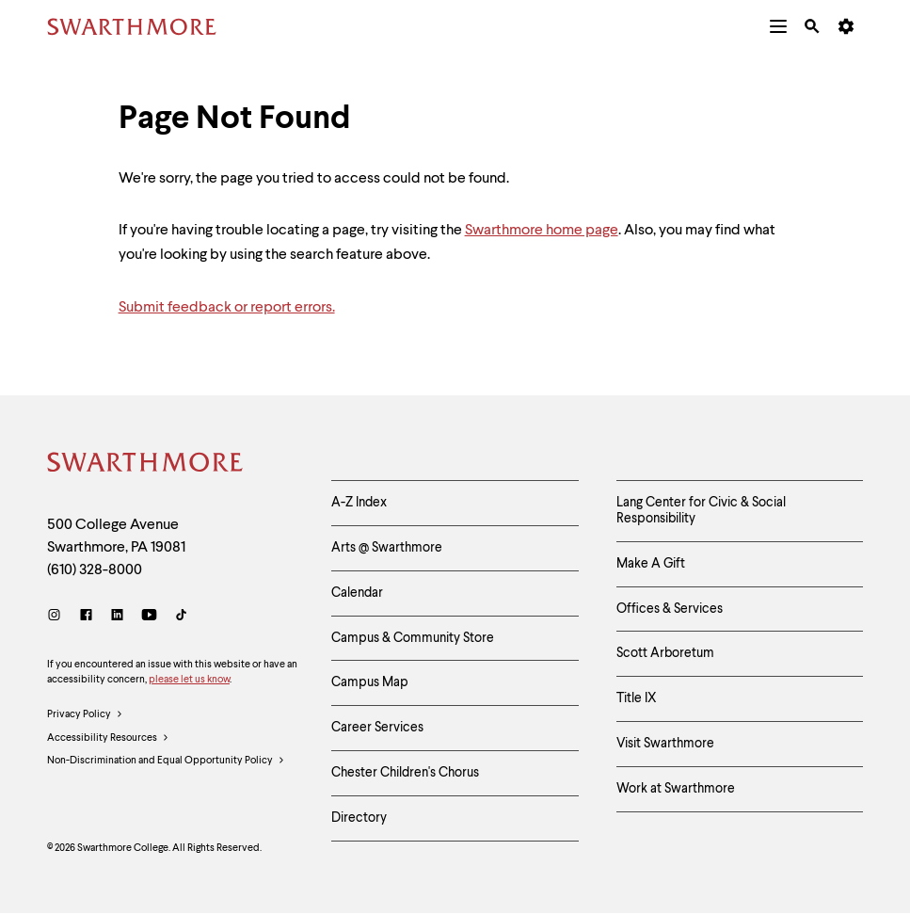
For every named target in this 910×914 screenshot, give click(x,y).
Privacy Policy (85, 715)
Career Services (377, 727)
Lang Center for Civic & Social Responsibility (701, 510)
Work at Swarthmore (675, 788)
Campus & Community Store (412, 638)
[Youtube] (149, 617)
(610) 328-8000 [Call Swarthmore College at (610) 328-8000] (94, 570)
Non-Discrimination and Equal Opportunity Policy (166, 761)
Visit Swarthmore (665, 743)
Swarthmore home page (541, 230)
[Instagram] (58, 617)
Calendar (357, 593)
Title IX (636, 698)
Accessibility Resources (108, 739)
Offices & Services (669, 609)
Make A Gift (650, 563)
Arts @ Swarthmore (386, 547)
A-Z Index (359, 502)
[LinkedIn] (117, 617)
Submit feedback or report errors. (227, 307)
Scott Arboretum (665, 653)
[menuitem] (778, 26)
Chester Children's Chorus (405, 772)
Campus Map (369, 682)
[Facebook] (86, 617)
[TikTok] (181, 617)
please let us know (189, 680)
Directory (359, 818)
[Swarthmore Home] (146, 465)
